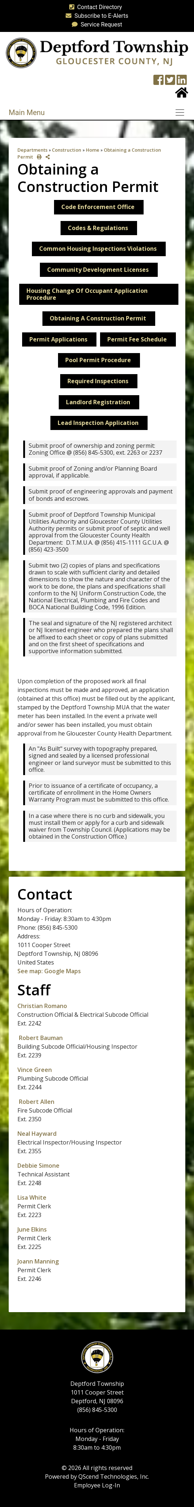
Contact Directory (94, 7)
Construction (66, 150)
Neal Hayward (37, 1134)
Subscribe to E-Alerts (95, 15)
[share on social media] (46, 157)
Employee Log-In (97, 1485)
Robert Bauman (41, 1038)
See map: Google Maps (49, 971)
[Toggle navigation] (182, 112)
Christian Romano (43, 1006)
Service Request (95, 24)
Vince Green (34, 1070)
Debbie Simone (38, 1166)
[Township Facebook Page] (158, 82)
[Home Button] (181, 94)
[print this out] (38, 157)
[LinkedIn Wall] (182, 82)
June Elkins (32, 1229)
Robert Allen (36, 1102)
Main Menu (27, 112)
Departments (32, 150)
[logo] (97, 52)
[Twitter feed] (170, 82)
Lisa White (31, 1197)
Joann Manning (38, 1261)
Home (92, 150)
